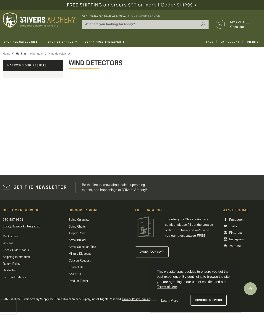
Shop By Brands (63, 42)
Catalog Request (80, 260)
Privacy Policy (131, 299)
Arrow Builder (77, 240)
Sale (209, 42)
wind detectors (58, 53)
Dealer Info (10, 270)
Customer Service (145, 15)
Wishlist (253, 42)
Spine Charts (77, 226)
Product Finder (78, 281)
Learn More (169, 300)
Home (6, 53)
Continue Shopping (208, 300)
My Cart (240, 22)
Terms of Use (148, 299)
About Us (75, 274)
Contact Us (76, 267)
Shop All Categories (23, 42)
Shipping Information (16, 257)
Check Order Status (16, 250)
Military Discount (80, 253)
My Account (230, 42)
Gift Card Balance (14, 277)
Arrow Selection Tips (82, 247)
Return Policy (12, 263)
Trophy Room (77, 233)
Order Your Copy (152, 252)
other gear (36, 53)
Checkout (237, 27)
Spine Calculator (79, 219)
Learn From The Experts (107, 42)
